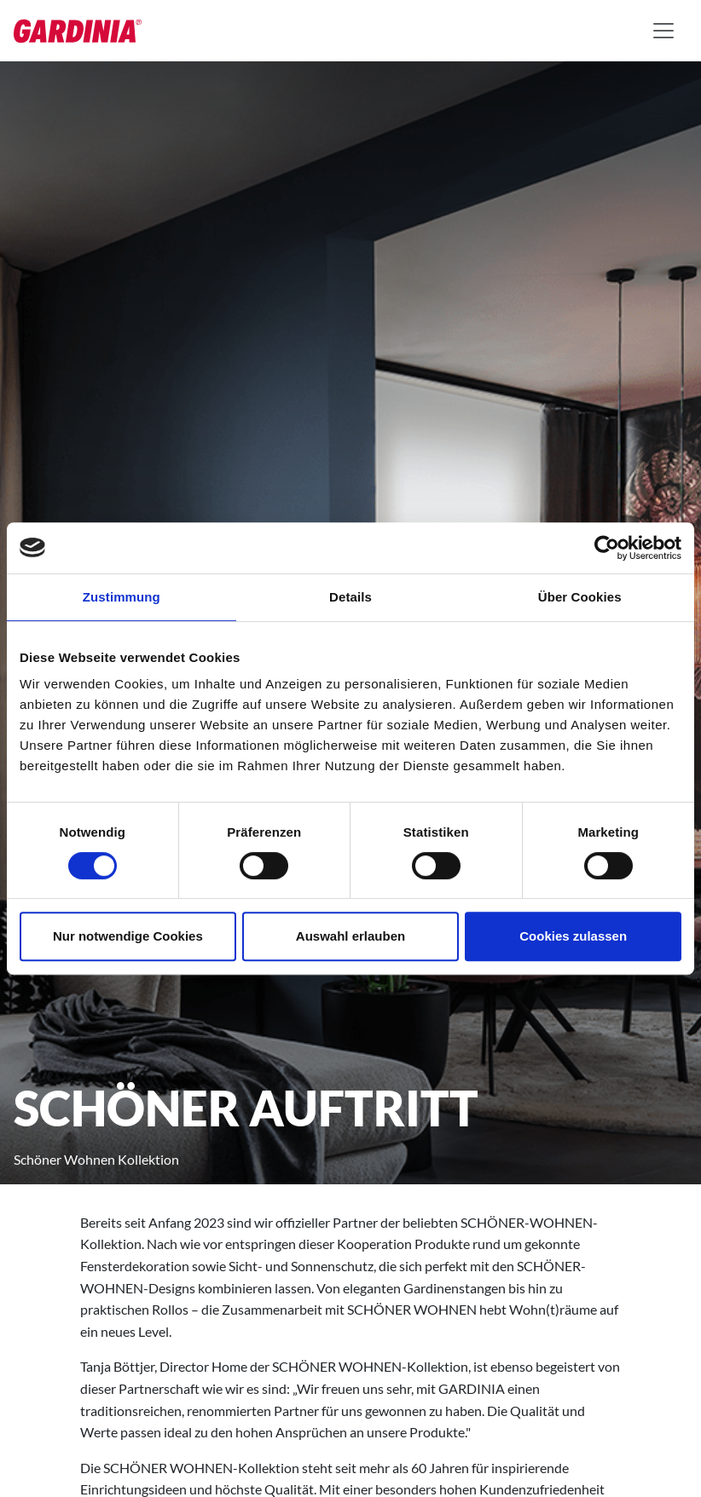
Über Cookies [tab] (580, 597)
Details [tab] (350, 597)
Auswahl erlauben (350, 936)
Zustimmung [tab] (121, 597)
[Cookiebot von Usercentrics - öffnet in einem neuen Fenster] (606, 548)
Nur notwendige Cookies (128, 936)
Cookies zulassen (573, 936)
